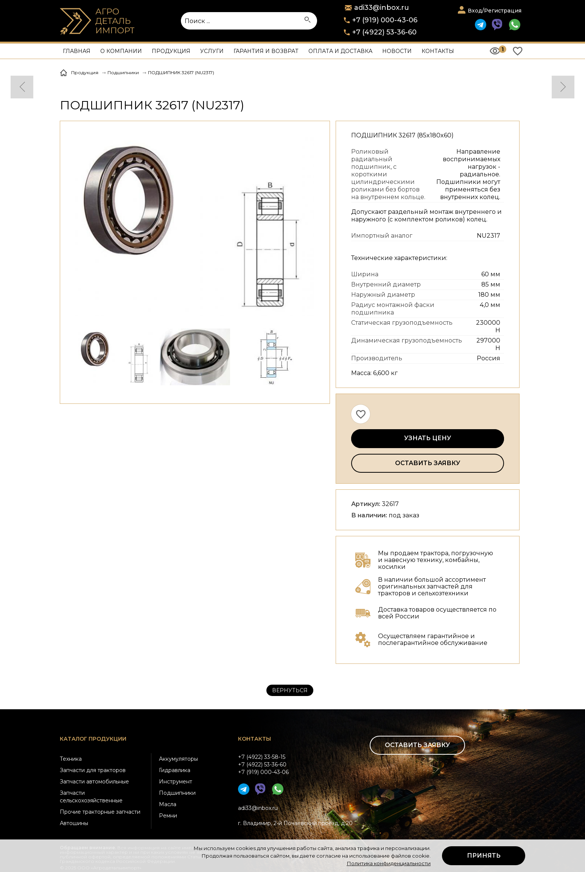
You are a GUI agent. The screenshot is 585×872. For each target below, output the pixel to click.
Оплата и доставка (340, 51)
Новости (397, 51)
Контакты (438, 51)
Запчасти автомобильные (94, 781)
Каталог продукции (93, 738)
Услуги (212, 51)
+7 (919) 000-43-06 (384, 20)
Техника (71, 758)
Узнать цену (427, 438)
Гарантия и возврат (266, 51)
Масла (167, 804)
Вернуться (290, 690)
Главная (76, 51)
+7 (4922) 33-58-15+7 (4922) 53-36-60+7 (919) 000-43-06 (263, 764)
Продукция (171, 51)
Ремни (168, 815)
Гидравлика (174, 770)
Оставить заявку (427, 463)
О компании (121, 51)
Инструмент (175, 781)
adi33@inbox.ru (258, 808)
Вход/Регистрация (494, 10)
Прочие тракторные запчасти (100, 811)
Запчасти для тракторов (93, 770)
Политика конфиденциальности (389, 863)
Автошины (74, 823)
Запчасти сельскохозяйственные (91, 796)
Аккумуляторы (178, 758)
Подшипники (177, 792)
